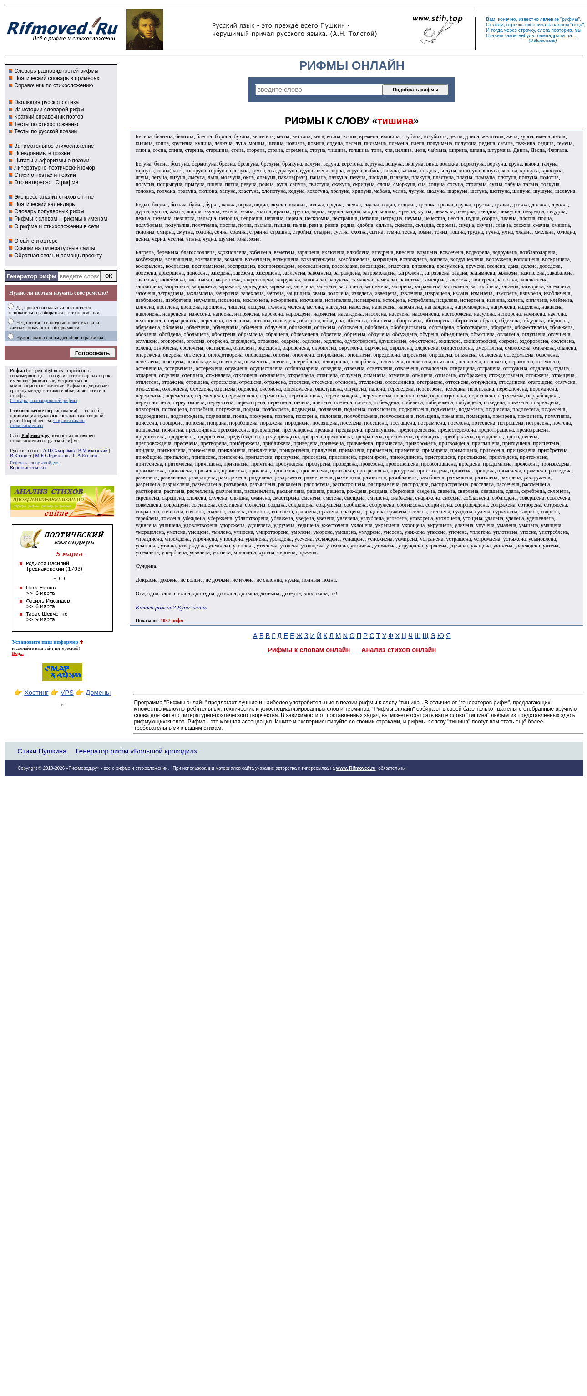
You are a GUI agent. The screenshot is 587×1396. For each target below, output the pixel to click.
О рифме (66, 182)
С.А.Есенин (85, 455)
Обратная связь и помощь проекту (58, 255)
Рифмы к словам (35, 219)
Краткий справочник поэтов (48, 117)
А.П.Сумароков (59, 450)
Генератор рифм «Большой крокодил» (136, 751)
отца (577, 24)
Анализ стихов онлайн (398, 649)
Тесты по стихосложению (46, 124)
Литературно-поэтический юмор (54, 168)
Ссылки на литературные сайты (54, 248)
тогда (497, 30)
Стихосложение (27, 410)
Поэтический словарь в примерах (56, 78)
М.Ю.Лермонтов (52, 455)
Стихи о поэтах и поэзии (45, 175)
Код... (18, 653)
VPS (67, 692)
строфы (17, 395)
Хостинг (36, 692)
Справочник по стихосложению (53, 85)
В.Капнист (21, 455)
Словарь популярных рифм (49, 211)
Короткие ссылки (28, 467)
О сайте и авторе (36, 241)
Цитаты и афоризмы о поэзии (51, 160)
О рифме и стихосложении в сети (56, 226)
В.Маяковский (92, 450)
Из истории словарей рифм (49, 109)
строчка (515, 24)
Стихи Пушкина (41, 751)
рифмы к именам (85, 219)
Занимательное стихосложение (54, 146)
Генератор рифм (31, 276)
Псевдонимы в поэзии (42, 153)
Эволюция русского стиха (46, 102)
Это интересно (32, 182)
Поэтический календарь (44, 204)
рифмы (570, 19)
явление (549, 19)
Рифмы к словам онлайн (309, 649)
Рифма (17, 370)
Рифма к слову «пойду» (34, 462)
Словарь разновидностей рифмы (56, 71)
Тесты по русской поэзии (45, 131)
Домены (98, 692)
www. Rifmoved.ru (356, 768)
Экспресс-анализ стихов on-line (54, 197)
